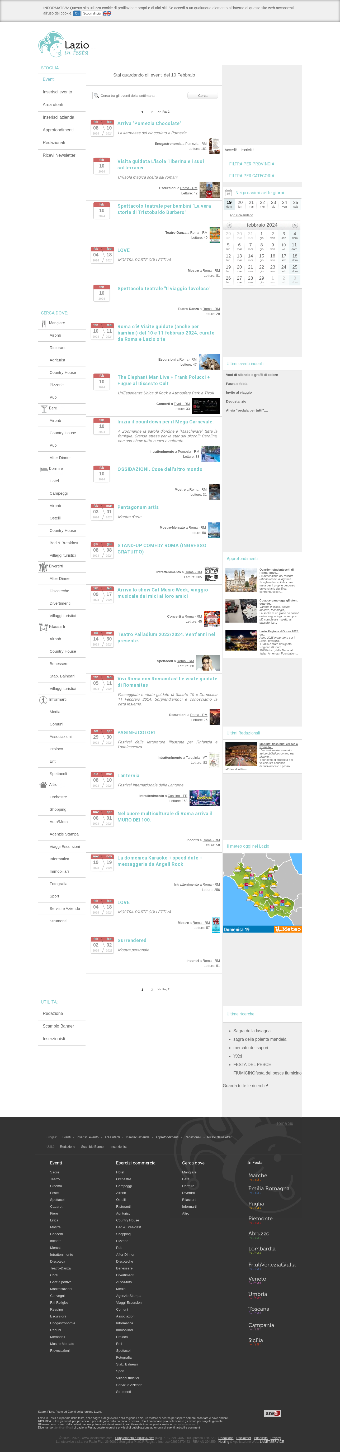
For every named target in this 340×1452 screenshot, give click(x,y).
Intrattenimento (61, 1255)
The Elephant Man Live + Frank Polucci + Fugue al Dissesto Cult (163, 380)
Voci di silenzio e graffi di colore (252, 375)
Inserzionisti (54, 1039)
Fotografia (59, 883)
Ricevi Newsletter (59, 155)
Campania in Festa (272, 1326)
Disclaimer (243, 1438)
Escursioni (58, 1316)
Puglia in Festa (272, 1206)
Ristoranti (58, 347)
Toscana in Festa (272, 1311)
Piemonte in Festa (272, 1221)
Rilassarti (189, 1200)
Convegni (57, 1296)
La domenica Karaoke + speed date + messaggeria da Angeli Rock (159, 861)
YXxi (237, 1056)
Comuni (56, 724)
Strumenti (58, 921)
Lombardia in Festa (272, 1251)
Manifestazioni (61, 1289)
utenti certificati (63, 1427)
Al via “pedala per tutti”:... (247, 410)
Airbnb (55, 335)
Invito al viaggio (239, 392)
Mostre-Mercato (62, 1344)
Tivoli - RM (182, 404)
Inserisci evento (57, 92)
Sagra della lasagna (252, 1031)
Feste (54, 1193)
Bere (185, 1179)
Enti (53, 761)
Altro (185, 1213)
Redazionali (54, 142)
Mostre (55, 1227)
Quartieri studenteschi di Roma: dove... (276, 571)
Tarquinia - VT (196, 758)
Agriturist (57, 360)
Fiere (54, 1213)
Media (55, 711)
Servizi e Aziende (65, 908)
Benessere (59, 663)
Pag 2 (166, 111)
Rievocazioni (60, 1351)
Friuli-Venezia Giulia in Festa (272, 1266)
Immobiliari (59, 871)
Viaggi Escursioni (65, 846)
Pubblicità (261, 1438)
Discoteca (57, 1261)
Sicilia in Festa (272, 1341)
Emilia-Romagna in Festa (272, 1191)
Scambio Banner (58, 1026)
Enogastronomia (62, 1323)
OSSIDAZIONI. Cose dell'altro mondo (159, 469)
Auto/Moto (59, 821)
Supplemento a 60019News (134, 1438)
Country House (63, 372)
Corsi (54, 1275)
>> (159, 111)
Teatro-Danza (60, 1268)
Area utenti (53, 104)
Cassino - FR (177, 796)
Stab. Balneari (62, 676)
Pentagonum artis (138, 507)
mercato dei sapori (250, 1047)
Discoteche (59, 591)
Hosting (224, 1442)
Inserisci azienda (58, 117)
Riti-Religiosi (59, 1303)
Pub (53, 397)
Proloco (56, 749)
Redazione (53, 1013)
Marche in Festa (272, 1176)
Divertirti (188, 1193)
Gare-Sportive (61, 1282)
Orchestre (58, 797)
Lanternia (128, 775)
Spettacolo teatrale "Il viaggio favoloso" (163, 288)
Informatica (59, 859)
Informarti (189, 1207)
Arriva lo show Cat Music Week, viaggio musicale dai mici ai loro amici (162, 593)
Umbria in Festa (272, 1296)
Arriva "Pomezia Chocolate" (149, 123)
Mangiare (189, 1172)
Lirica (54, 1220)
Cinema (56, 1186)
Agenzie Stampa (64, 834)
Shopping (58, 809)
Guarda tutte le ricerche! (245, 1085)
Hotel (54, 481)
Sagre (54, 1172)
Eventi (48, 79)
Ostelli (55, 518)
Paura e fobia (236, 384)
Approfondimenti (58, 130)
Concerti (56, 1234)
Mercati (56, 1248)
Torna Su (284, 1123)
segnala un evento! (185, 1424)
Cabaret (56, 1207)
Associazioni (61, 736)
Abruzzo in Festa (272, 1236)
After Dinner (60, 457)
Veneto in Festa (272, 1281)
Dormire (188, 1186)
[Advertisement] (262, 98)
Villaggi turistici (63, 555)
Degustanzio (236, 401)
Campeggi (59, 493)
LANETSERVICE (272, 1442)
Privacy (276, 1438)
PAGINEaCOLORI (136, 732)
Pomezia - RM (196, 144)
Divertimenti (60, 603)
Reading (56, 1309)
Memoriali (57, 1337)
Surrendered (132, 940)
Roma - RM (188, 188)
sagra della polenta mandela (259, 1039)
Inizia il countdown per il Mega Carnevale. (165, 421)
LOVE (123, 250)
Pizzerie (57, 385)
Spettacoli (58, 773)
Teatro (55, 1179)
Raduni (55, 1330)
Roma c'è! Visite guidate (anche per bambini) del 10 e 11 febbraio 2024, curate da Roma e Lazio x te (165, 333)
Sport (54, 896)
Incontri (56, 1241)
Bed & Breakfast (64, 543)
